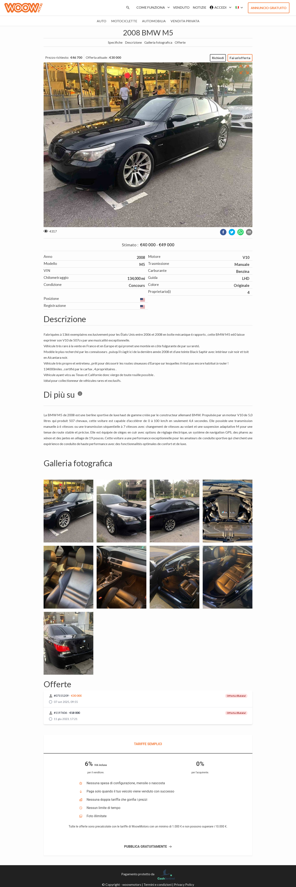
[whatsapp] (240, 232)
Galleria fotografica (158, 42)
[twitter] (232, 232)
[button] (238, 7)
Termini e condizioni (157, 884)
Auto (101, 21)
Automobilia (154, 21)
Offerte (180, 42)
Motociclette (124, 21)
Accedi (219, 7)
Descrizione (133, 42)
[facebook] (223, 232)
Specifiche (115, 42)
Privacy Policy (184, 884)
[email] (249, 232)
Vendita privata (185, 21)
